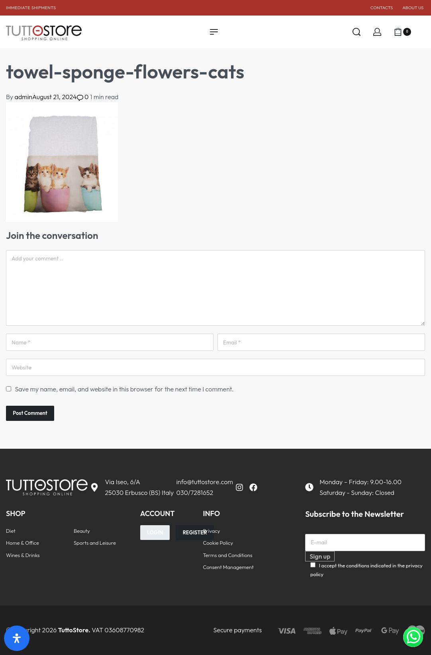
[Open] (421, 31)
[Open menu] (214, 32)
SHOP (15, 513)
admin (23, 97)
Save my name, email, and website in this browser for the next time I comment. (124, 389)
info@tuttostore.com (204, 482)
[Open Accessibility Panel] (16, 638)
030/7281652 (194, 493)
